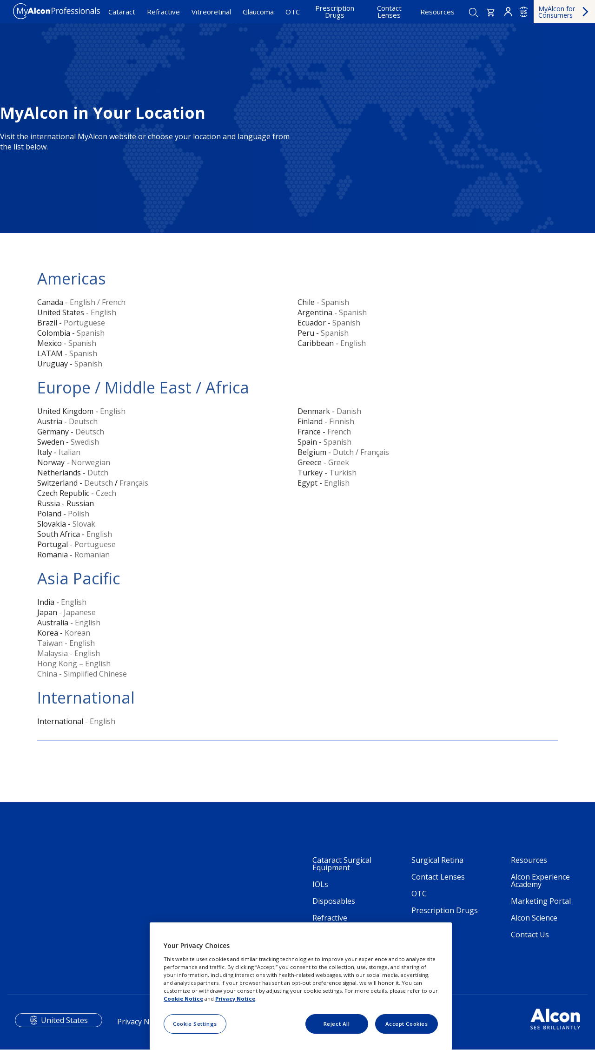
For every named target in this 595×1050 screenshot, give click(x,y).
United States (64, 1020)
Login (508, 11)
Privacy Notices (143, 1021)
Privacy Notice (235, 998)
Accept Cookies (406, 1023)
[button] (491, 12)
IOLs (320, 884)
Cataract (121, 11)
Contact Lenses (389, 11)
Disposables (333, 901)
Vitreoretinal (211, 11)
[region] (301, 986)
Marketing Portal (541, 901)
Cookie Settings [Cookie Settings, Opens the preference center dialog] (195, 1023)
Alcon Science (534, 917)
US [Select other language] (523, 12)
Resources (437, 11)
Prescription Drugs (334, 11)
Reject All (337, 1023)
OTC (292, 11)
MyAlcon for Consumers (556, 12)
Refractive (163, 11)
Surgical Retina (437, 860)
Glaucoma (258, 11)
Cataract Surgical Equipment (341, 863)
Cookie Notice (183, 998)
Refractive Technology (333, 921)
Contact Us (530, 934)
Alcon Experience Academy (540, 880)
